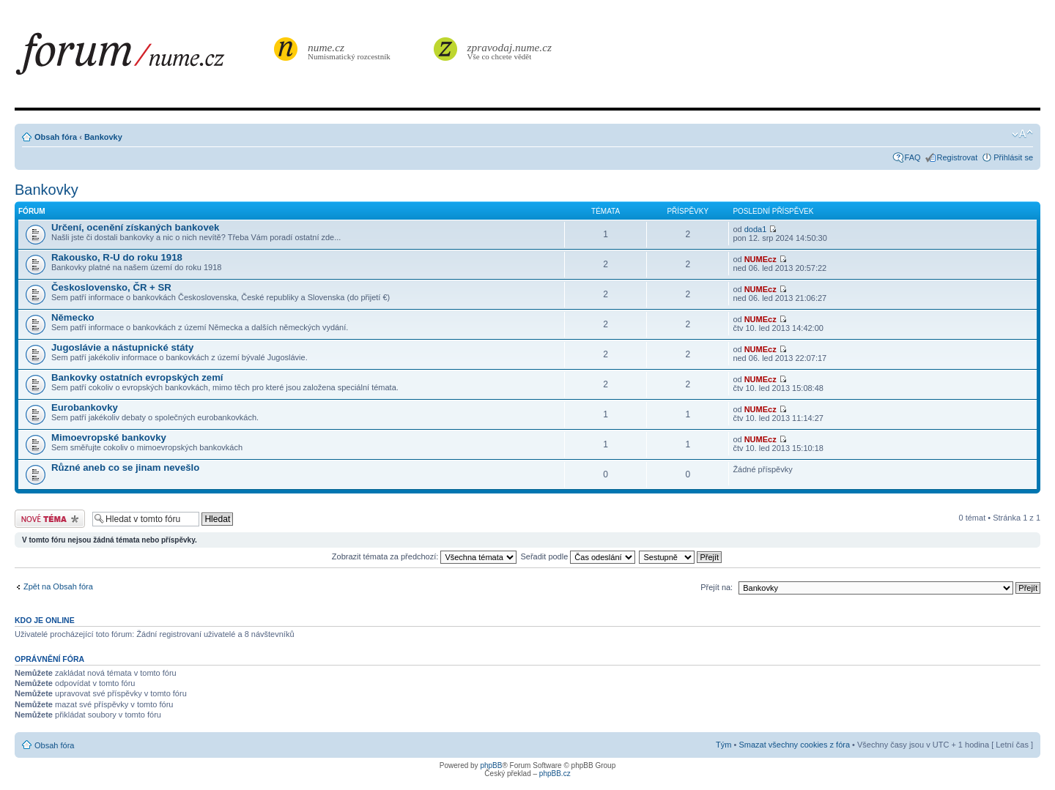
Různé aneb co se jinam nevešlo (125, 467)
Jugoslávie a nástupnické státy (122, 347)
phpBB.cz (555, 773)
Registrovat (957, 157)
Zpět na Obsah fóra (58, 586)
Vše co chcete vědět (510, 51)
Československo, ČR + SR (111, 287)
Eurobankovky (84, 407)
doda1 (755, 229)
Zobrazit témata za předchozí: (424, 556)
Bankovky (103, 137)
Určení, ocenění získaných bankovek (135, 227)
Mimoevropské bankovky (108, 437)
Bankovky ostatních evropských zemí (137, 377)
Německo (73, 317)
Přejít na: (716, 587)
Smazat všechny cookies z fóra (794, 744)
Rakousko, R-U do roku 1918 (116, 257)
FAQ (913, 157)
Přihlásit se (1013, 157)
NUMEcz (760, 259)
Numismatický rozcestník (351, 51)
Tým (723, 744)
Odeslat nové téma (50, 519)
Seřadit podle (577, 556)
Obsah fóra (55, 137)
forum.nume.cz (143, 58)
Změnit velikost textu (1022, 134)
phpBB (491, 765)
